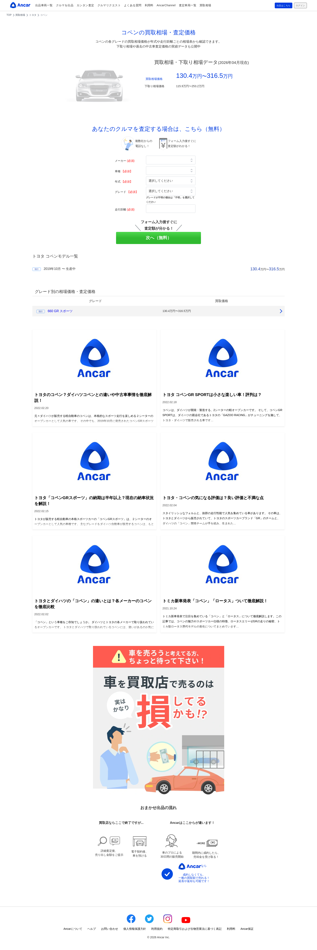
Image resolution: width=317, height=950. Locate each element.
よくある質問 (133, 5)
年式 (124, 181)
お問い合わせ (109, 928)
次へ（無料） (158, 237)
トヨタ (32, 15)
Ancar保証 (247, 928)
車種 (124, 171)
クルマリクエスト (109, 5)
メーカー (124, 160)
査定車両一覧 (188, 5)
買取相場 (205, 5)
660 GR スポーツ (60, 311)
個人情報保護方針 (134, 928)
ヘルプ (91, 928)
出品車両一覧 (44, 5)
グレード (126, 191)
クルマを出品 (65, 5)
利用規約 (157, 928)
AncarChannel (166, 5)
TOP (9, 15)
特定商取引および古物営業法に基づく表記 (195, 928)
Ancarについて (72, 928)
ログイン (299, 5)
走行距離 (124, 209)
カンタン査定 (85, 5)
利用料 (149, 5)
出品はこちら (279, 5)
